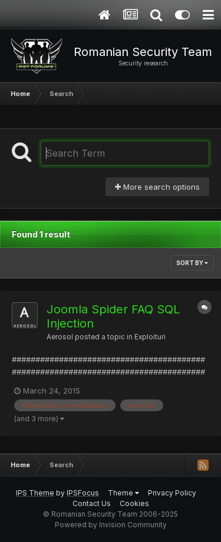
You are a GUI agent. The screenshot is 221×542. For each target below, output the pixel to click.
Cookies (134, 503)
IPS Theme (35, 492)
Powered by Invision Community (111, 524)
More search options (157, 186)
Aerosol (60, 337)
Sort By (192, 262)
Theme (123, 492)
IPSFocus (83, 492)
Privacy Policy (172, 492)
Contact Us (91, 503)
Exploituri (150, 337)
